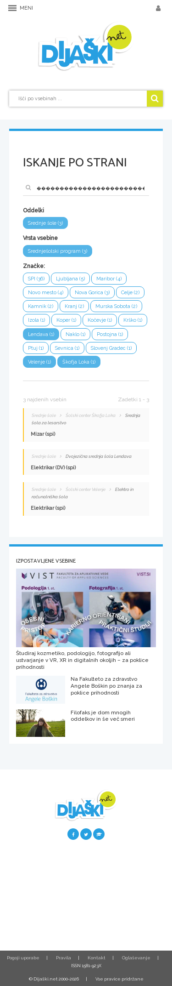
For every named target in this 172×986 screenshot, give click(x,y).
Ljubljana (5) (70, 279)
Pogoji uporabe (23, 957)
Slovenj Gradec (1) (111, 348)
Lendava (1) (41, 334)
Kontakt (96, 957)
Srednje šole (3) (45, 223)
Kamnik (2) (40, 306)
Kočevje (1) (100, 320)
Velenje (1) (39, 362)
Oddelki (33, 210)
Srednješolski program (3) (57, 251)
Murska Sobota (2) (116, 306)
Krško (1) (132, 320)
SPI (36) (36, 279)
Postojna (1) (110, 334)
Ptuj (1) (36, 348)
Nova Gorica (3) (92, 293)
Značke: (34, 266)
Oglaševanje (136, 957)
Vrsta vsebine (40, 238)
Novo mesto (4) (45, 293)
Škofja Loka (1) (78, 362)
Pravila (63, 957)
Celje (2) (130, 293)
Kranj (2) (74, 306)
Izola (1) (36, 320)
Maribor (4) (109, 279)
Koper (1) (66, 320)
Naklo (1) (75, 334)
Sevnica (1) (67, 348)
